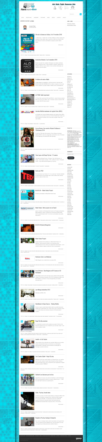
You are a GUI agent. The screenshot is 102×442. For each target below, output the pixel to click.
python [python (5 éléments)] (68, 142)
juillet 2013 (69, 214)
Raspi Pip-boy (42, 333)
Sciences (31, 74)
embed (39, 106)
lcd (51, 411)
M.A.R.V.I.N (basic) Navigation (42, 225)
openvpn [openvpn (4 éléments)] (75, 141)
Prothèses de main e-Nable (42, 79)
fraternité (34, 387)
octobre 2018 (69, 167)
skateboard (46, 316)
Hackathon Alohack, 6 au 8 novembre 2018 (46, 60)
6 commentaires (44, 334)
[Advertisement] (72, 50)
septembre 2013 (70, 211)
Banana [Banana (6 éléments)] (71, 132)
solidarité (41, 387)
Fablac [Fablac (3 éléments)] (71, 134)
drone (40, 351)
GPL (46, 284)
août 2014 (69, 196)
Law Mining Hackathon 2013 (42, 290)
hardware (38, 387)
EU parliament (39, 284)
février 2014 (69, 205)
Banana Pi (69, 79)
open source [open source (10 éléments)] (70, 141)
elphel (43, 368)
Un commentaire (42, 123)
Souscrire (71, 157)
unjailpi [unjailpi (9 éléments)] (77, 146)
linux (57, 333)
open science (43, 185)
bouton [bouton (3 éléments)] (70, 133)
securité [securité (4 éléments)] (68, 145)
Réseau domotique (70, 97)
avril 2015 (69, 185)
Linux (68, 88)
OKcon (41, 299)
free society (36, 149)
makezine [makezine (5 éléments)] (69, 138)
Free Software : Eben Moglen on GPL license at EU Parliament (48, 272)
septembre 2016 (70, 170)
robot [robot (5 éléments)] (78, 144)
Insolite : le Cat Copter (41, 339)
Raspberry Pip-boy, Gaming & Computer (45, 418)
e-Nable (39, 90)
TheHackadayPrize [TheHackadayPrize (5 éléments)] (74, 145)
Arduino (29, 201)
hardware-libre (50, 264)
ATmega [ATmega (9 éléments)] (74, 131)
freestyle (36, 316)
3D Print (29, 90)
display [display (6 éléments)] (75, 133)
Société (34, 74)
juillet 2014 (69, 197)
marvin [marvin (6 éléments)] (72, 138)
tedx (52, 149)
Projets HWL (37, 201)
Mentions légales (63, 435)
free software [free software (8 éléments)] (76, 134)
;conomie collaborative (37, 185)
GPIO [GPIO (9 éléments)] (80, 134)
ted (51, 185)
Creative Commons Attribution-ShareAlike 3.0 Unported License (40, 438)
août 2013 (69, 212)
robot (47, 233)
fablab (42, 90)
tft (61, 411)
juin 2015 (69, 182)
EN (33, 149)
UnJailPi (68, 105)
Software (43, 17)
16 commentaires (44, 429)
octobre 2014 (69, 193)
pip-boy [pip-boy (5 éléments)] (78, 141)
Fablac (64, 17)
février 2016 (69, 171)
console (52, 333)
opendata (49, 299)
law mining (38, 299)
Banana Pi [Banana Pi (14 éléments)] (76, 132)
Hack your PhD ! (39, 171)
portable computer (29, 334)
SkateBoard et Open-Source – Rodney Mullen (47, 304)
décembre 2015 (70, 174)
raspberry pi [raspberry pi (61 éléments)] (72, 143)
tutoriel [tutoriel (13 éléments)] (73, 146)
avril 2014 (69, 202)
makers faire (58, 264)
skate (43, 316)
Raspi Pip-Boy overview (41, 321)
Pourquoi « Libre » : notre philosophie (42, 435)
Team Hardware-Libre (30, 435)
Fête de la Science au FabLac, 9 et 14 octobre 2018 (48, 34)
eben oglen (35, 284)
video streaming (53, 368)
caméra (41, 368)
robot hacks (50, 233)
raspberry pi (34, 334)
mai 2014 (69, 200)
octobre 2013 (69, 209)
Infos (22, 17)
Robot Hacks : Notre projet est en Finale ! (46, 208)
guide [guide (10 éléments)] (68, 136)
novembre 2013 (70, 208)
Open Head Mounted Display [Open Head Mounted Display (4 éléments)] (73, 140)
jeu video (49, 411)
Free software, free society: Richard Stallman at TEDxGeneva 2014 (47, 129)
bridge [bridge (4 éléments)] (72, 133)
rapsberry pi (49, 368)
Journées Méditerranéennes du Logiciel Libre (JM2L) (48, 111)
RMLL (52, 299)
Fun (31, 106)
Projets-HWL (29, 17)
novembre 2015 (70, 176)
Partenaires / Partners (71, 23)
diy (37, 90)
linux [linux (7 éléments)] (73, 137)
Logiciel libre (44, 149)
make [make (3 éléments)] (80, 137)
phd (46, 185)
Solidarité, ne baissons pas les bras (44, 375)
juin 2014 (69, 199)
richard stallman (49, 149)
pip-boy (25, 334)
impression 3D (47, 90)
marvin (58, 201)
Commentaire (44, 74)
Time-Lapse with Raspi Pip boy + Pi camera (46, 155)
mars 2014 (69, 203)
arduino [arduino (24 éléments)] (69, 131)
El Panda (32, 21)
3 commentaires (56, 387)
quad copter (43, 351)
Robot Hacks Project (47, 201)
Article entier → (61, 44)
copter (38, 351)
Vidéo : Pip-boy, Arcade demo (42, 393)
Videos (53, 17)
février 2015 (69, 188)
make (53, 201)
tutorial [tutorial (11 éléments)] (69, 146)
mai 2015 (69, 183)
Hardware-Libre (25, 440)
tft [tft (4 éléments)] (70, 145)
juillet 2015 (69, 180)
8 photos (30, 331)
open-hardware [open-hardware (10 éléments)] (71, 139)
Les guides (69, 85)
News (48, 17)
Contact (59, 17)
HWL (53, 264)
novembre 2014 (70, 191)
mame (59, 333)
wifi (42, 106)
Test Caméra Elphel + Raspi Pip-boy (44, 356)
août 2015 (69, 179)
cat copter (35, 351)
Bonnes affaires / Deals (71, 25)
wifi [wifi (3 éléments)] (70, 147)
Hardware (36, 17)
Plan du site (22, 435)
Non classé (69, 91)
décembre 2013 (70, 206)
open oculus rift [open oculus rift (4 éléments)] (76, 140)
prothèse (51, 90)
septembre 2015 (70, 177)
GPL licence (49, 284)
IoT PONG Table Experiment (42, 95)
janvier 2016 (69, 173)
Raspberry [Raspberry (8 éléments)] (72, 142)
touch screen (33, 429)
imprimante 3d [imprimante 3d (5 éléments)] (76, 136)
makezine (55, 201)
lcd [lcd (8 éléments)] (71, 137)
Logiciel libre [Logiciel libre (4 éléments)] (76, 137)
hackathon (34, 299)
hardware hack (45, 411)
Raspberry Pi (42, 201)
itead (54, 333)
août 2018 (69, 168)
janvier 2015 (69, 190)
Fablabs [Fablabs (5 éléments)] (68, 134)
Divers (29, 106)
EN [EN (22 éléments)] (77, 133)
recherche (48, 185)
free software (40, 149)
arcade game (49, 333)
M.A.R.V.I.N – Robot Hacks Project (44, 190)
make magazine (43, 220)
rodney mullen (40, 316)
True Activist (45, 387)
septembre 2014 (70, 194)
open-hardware (45, 299)
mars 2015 (69, 186)
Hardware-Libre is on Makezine (43, 257)
